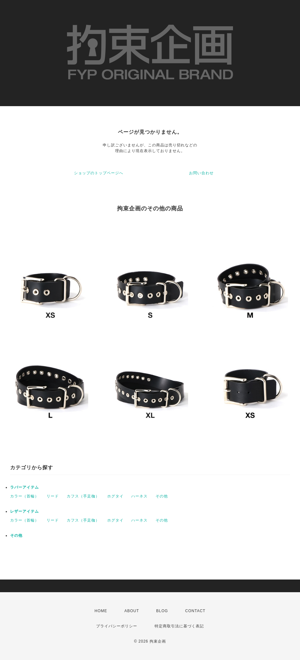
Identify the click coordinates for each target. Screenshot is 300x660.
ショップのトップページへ (98, 173)
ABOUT (131, 611)
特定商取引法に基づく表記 (179, 626)
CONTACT (195, 611)
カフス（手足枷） (83, 496)
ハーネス (139, 496)
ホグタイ (115, 496)
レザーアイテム (24, 511)
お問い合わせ (201, 173)
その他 (162, 496)
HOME (101, 611)
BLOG (162, 611)
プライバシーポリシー (116, 626)
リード (52, 496)
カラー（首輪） (24, 496)
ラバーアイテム (24, 487)
